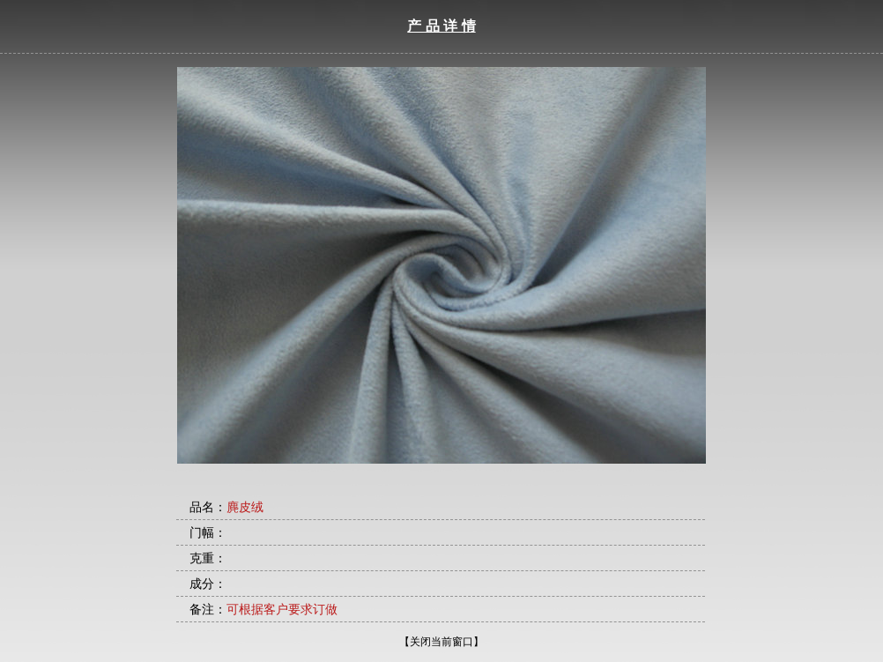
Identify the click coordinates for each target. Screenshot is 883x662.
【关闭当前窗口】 (441, 642)
